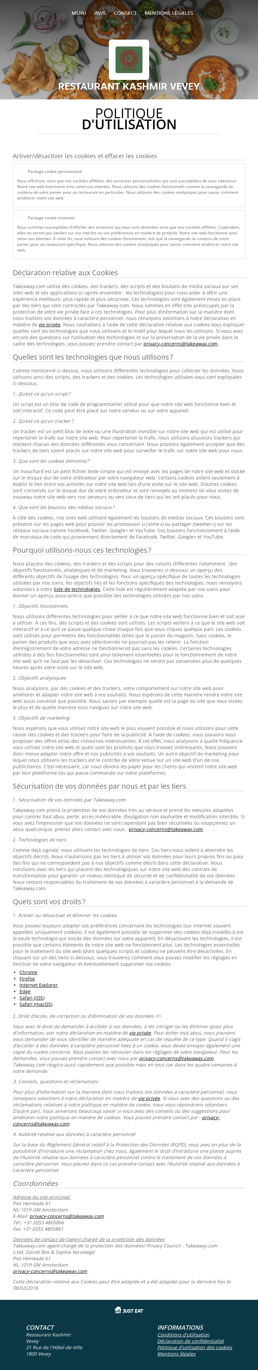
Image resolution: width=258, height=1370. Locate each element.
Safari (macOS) (35, 1004)
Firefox (27, 978)
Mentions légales (169, 12)
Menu (79, 12)
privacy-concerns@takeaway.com (180, 343)
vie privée (49, 324)
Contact (125, 12)
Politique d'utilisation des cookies (194, 1347)
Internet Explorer (38, 985)
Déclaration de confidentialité (190, 1341)
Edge (25, 991)
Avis (99, 12)
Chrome (28, 972)
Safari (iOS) (31, 998)
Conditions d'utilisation (183, 1334)
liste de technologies (77, 589)
